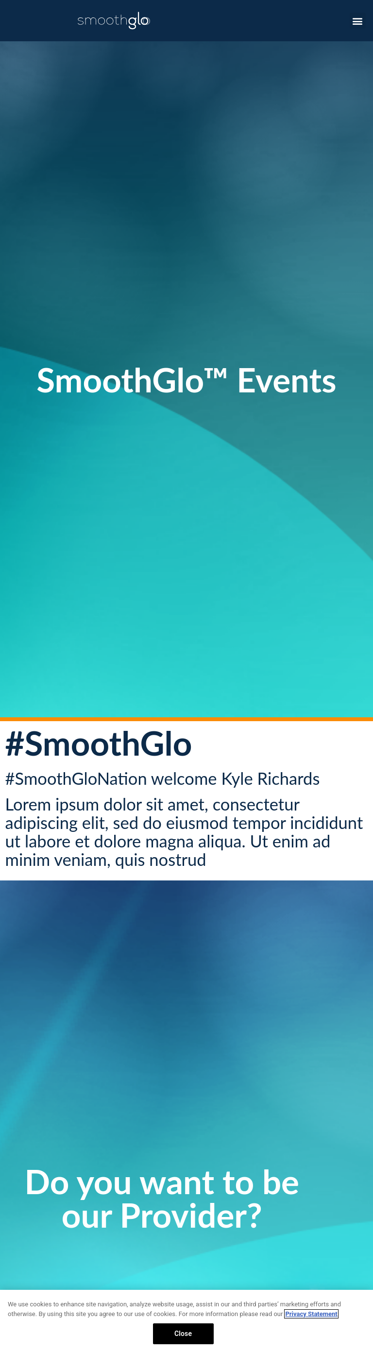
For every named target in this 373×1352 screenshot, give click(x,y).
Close (183, 1333)
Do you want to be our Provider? (162, 1198)
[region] (186, 1321)
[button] (358, 21)
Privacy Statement (311, 1314)
